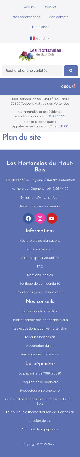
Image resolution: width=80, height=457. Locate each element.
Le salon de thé (40, 421)
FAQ (40, 266)
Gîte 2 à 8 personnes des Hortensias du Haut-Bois (40, 401)
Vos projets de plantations (40, 240)
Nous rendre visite (40, 249)
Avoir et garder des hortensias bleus (40, 320)
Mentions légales (40, 275)
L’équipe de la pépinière (40, 382)
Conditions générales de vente (40, 292)
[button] (4, 87)
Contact (50, 7)
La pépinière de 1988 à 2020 (40, 373)
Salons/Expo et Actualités (40, 258)
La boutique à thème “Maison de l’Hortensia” (40, 412)
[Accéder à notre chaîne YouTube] (52, 218)
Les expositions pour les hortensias (40, 328)
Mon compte (58, 17)
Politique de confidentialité (40, 283)
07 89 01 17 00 (58, 126)
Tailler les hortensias (40, 337)
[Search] (71, 70)
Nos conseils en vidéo (40, 311)
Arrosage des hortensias (40, 354)
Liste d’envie (40, 27)
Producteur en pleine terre (40, 390)
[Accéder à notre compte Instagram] (40, 218)
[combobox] (32, 70)
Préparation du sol (40, 346)
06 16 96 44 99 (54, 116)
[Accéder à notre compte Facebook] (28, 218)
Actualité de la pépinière (40, 429)
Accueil (29, 7)
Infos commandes (26, 17)
